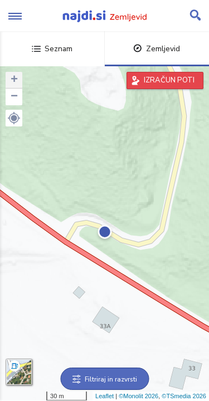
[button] (14, 118)
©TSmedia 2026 (184, 396)
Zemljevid (156, 48)
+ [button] (14, 80)
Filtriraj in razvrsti (104, 379)
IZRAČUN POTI (169, 80)
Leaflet (104, 396)
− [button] (14, 97)
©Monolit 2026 (138, 396)
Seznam (52, 48)
